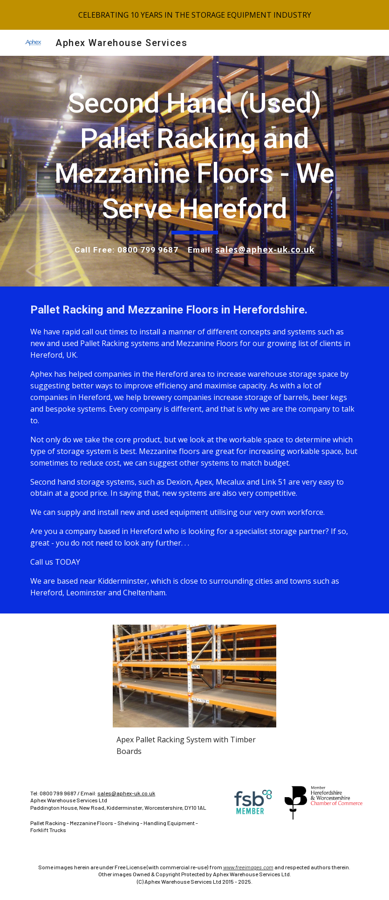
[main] (194, 171)
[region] (194, 15)
